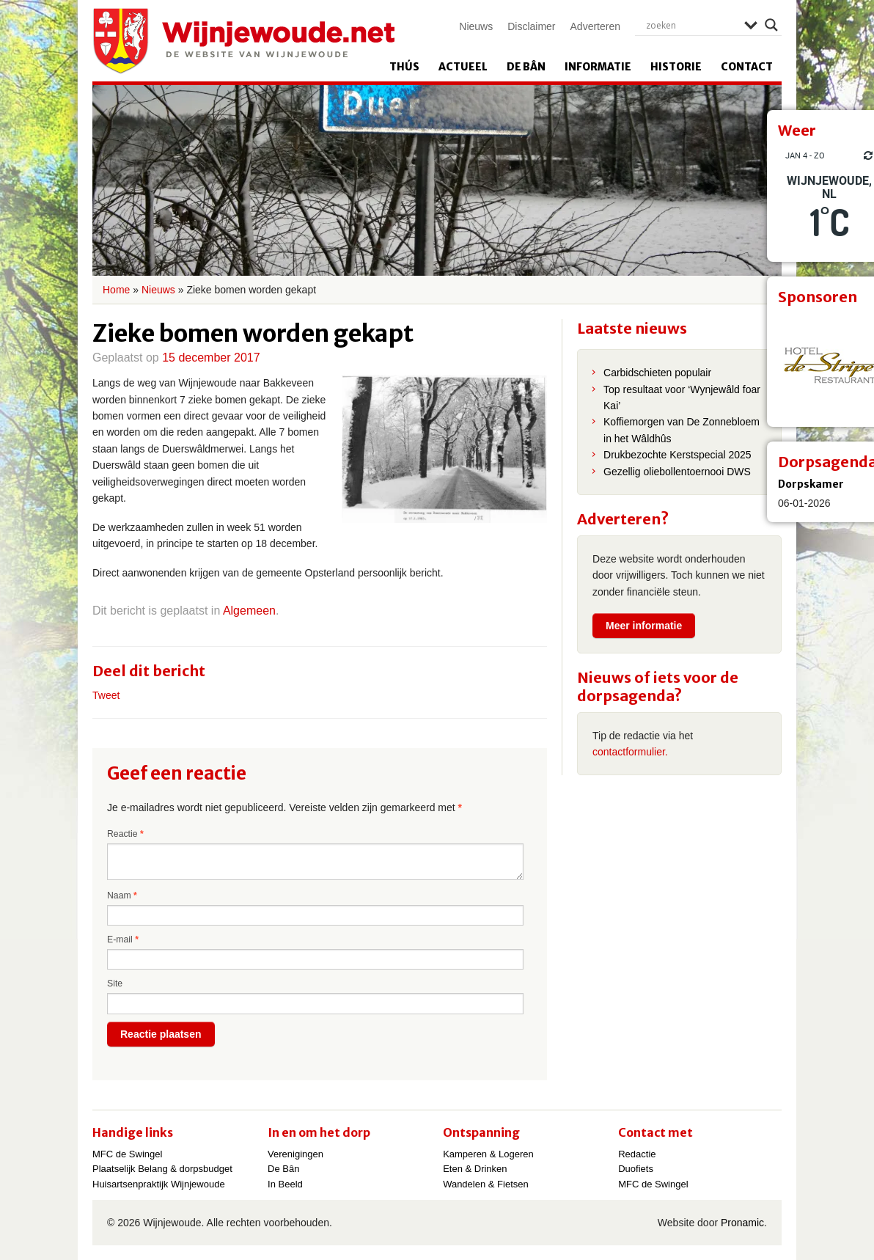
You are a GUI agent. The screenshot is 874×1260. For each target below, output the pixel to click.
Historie (676, 66)
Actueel (463, 66)
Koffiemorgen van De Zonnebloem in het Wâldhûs (681, 430)
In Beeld (285, 1184)
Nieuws (476, 26)
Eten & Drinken (475, 1168)
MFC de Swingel (127, 1154)
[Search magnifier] (771, 25)
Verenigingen (295, 1154)
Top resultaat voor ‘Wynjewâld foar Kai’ (681, 397)
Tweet (106, 695)
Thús (404, 66)
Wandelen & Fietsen (486, 1184)
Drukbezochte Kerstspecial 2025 (677, 455)
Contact (747, 66)
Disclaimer (531, 26)
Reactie (125, 834)
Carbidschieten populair (657, 372)
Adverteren (595, 26)
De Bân (526, 66)
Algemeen (249, 610)
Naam (122, 895)
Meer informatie (644, 625)
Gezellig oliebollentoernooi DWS (677, 471)
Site (114, 983)
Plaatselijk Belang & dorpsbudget (162, 1168)
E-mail (123, 939)
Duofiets (635, 1168)
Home (116, 290)
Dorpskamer (811, 484)
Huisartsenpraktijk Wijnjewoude (158, 1184)
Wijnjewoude (243, 41)
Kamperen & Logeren (488, 1154)
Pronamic (742, 1222)
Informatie (598, 66)
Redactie (637, 1154)
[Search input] (691, 25)
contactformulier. (630, 752)
